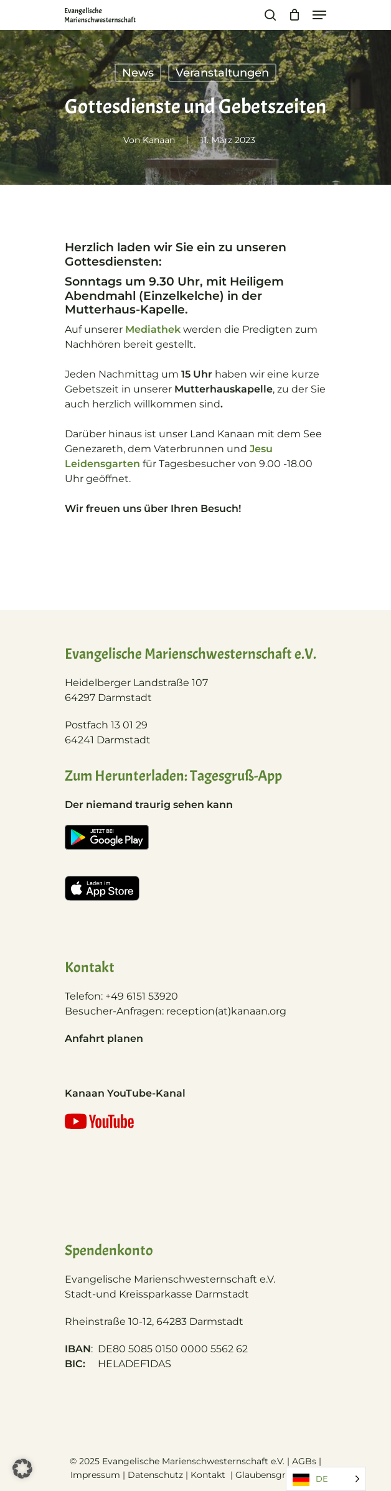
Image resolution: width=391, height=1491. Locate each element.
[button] (22, 1468)
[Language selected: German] (326, 1479)
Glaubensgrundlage (278, 1474)
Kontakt (209, 1474)
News (138, 73)
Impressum (95, 1474)
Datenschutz (155, 1474)
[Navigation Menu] (319, 15)
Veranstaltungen (222, 73)
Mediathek (153, 329)
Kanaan (159, 140)
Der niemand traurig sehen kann (149, 805)
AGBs (304, 1461)
